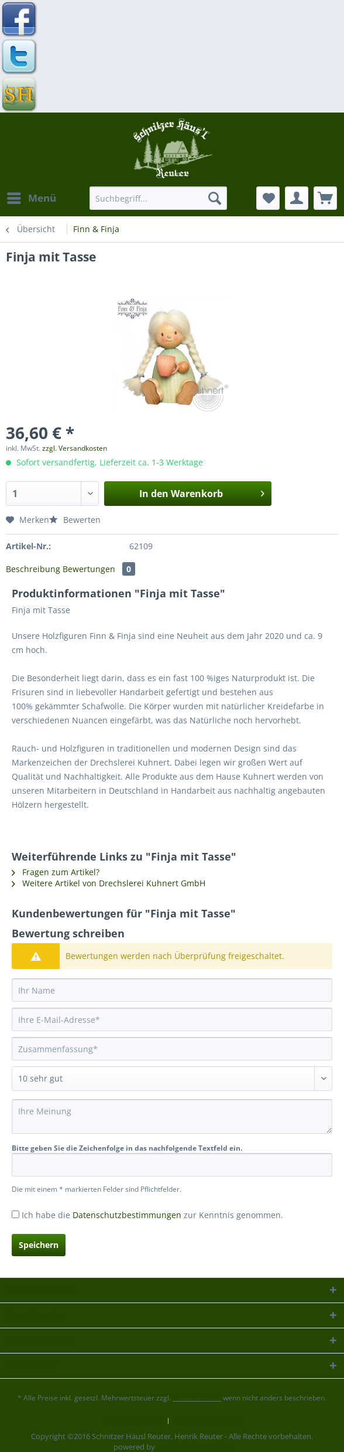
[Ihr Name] (172, 990)
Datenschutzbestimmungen (127, 1214)
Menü (31, 197)
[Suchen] (214, 198)
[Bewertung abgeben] (172, 1078)
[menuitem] (31, 198)
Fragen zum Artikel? (55, 872)
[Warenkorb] (325, 198)
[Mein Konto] (296, 198)
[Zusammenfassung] (172, 1048)
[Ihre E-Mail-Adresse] (172, 1019)
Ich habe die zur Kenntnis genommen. (152, 1214)
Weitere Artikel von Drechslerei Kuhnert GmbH (108, 883)
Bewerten (75, 519)
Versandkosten (197, 1398)
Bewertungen (99, 568)
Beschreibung (33, 568)
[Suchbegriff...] (158, 198)
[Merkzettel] (268, 198)
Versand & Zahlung (207, 1421)
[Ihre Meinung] (172, 1116)
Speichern (39, 1244)
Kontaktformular (133, 1421)
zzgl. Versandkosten (74, 448)
